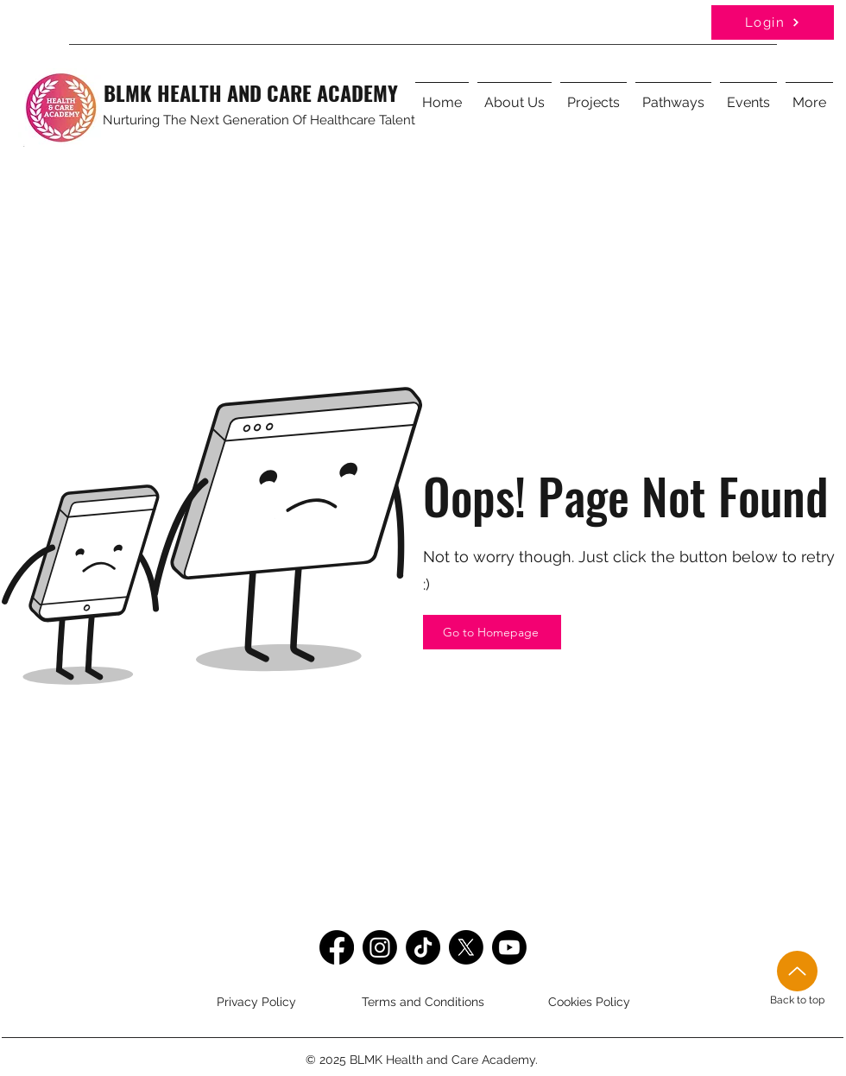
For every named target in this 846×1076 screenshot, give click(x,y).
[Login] (772, 22)
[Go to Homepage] (492, 632)
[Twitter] (466, 947)
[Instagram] (380, 947)
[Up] (797, 971)
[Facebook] (336, 947)
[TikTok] (423, 947)
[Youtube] (509, 947)
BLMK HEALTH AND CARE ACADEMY (251, 92)
